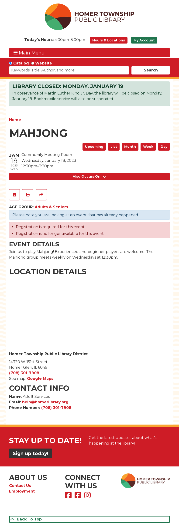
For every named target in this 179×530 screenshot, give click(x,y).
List (113, 147)
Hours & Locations (108, 40)
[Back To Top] (89, 519)
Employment (22, 491)
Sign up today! (30, 453)
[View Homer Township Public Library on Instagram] (88, 496)
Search (151, 70)
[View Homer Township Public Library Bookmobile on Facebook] (78, 496)
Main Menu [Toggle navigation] (29, 53)
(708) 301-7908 (24, 373)
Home (15, 120)
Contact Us (20, 485)
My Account (144, 40)
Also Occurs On (89, 176)
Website (43, 63)
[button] (54, 41)
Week (148, 147)
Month (130, 147)
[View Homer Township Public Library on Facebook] (69, 496)
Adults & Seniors (51, 207)
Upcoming (94, 147)
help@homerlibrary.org (45, 402)
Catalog (21, 63)
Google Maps (40, 378)
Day (164, 147)
